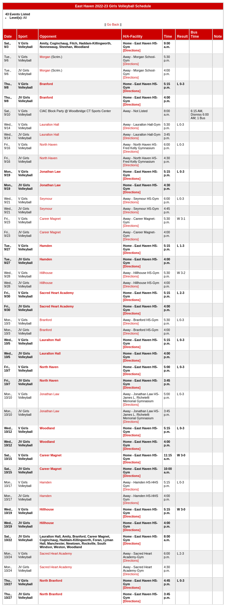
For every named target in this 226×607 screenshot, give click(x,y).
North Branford (51, 580)
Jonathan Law (50, 171)
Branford (46, 84)
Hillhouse (46, 273)
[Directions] (131, 50)
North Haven (48, 144)
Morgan (45, 57)
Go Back (113, 24)
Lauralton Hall (49, 124)
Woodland (47, 428)
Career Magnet (50, 218)
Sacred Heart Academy (57, 293)
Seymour (46, 198)
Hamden (46, 245)
